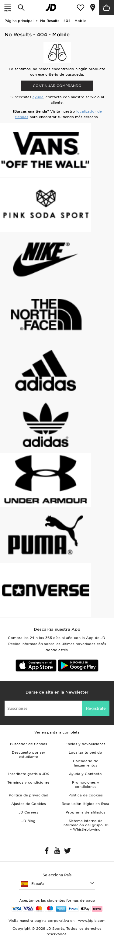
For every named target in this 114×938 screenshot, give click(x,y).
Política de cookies (85, 795)
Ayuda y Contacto (85, 774)
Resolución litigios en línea (85, 804)
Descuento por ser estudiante (28, 754)
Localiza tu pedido (85, 752)
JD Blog (29, 821)
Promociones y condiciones (85, 784)
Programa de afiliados (85, 812)
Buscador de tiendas (28, 744)
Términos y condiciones (28, 782)
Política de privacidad (28, 795)
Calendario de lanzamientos (85, 763)
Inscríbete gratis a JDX (28, 774)
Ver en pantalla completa (57, 732)
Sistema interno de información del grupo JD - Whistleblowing (86, 825)
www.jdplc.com (91, 920)
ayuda (38, 97)
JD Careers (28, 812)
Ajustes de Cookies (28, 804)
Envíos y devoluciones (85, 744)
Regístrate (96, 708)
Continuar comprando (57, 86)
